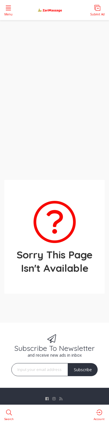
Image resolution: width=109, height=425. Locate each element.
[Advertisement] (54, 96)
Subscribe (83, 369)
